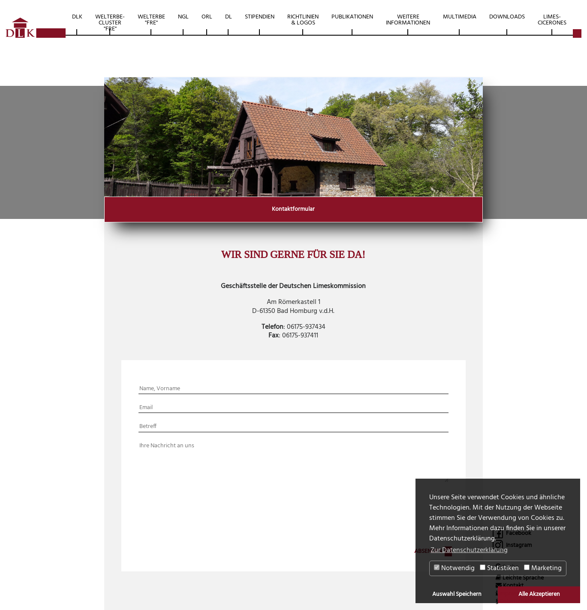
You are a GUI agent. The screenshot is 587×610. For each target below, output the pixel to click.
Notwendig (454, 568)
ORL (207, 17)
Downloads (507, 17)
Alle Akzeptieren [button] (539, 594)
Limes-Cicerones (552, 20)
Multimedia (459, 17)
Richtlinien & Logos (303, 20)
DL (228, 17)
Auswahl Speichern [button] (457, 594)
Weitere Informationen (408, 20)
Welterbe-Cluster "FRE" (110, 23)
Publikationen (352, 17)
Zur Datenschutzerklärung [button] (469, 550)
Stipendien (259, 17)
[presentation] (286, 517)
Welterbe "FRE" (151, 20)
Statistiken (499, 568)
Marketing (543, 568)
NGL (183, 17)
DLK (77, 17)
